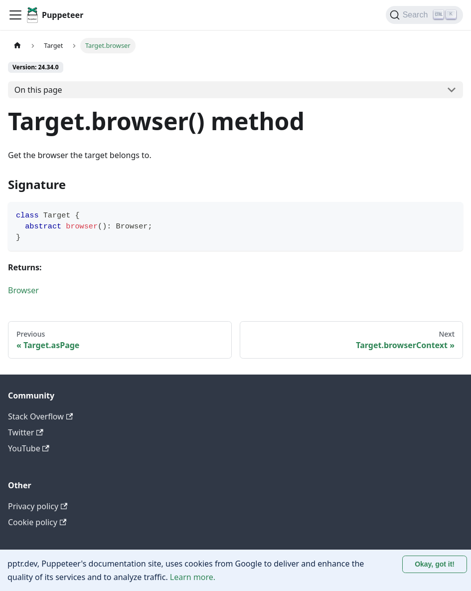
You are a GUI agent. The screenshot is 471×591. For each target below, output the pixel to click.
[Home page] (17, 45)
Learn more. (192, 577)
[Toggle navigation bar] (15, 14)
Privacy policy (37, 506)
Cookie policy (37, 522)
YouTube (28, 448)
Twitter (25, 432)
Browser (23, 290)
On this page (38, 89)
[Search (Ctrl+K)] (424, 15)
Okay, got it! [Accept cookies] (435, 564)
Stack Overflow (40, 416)
